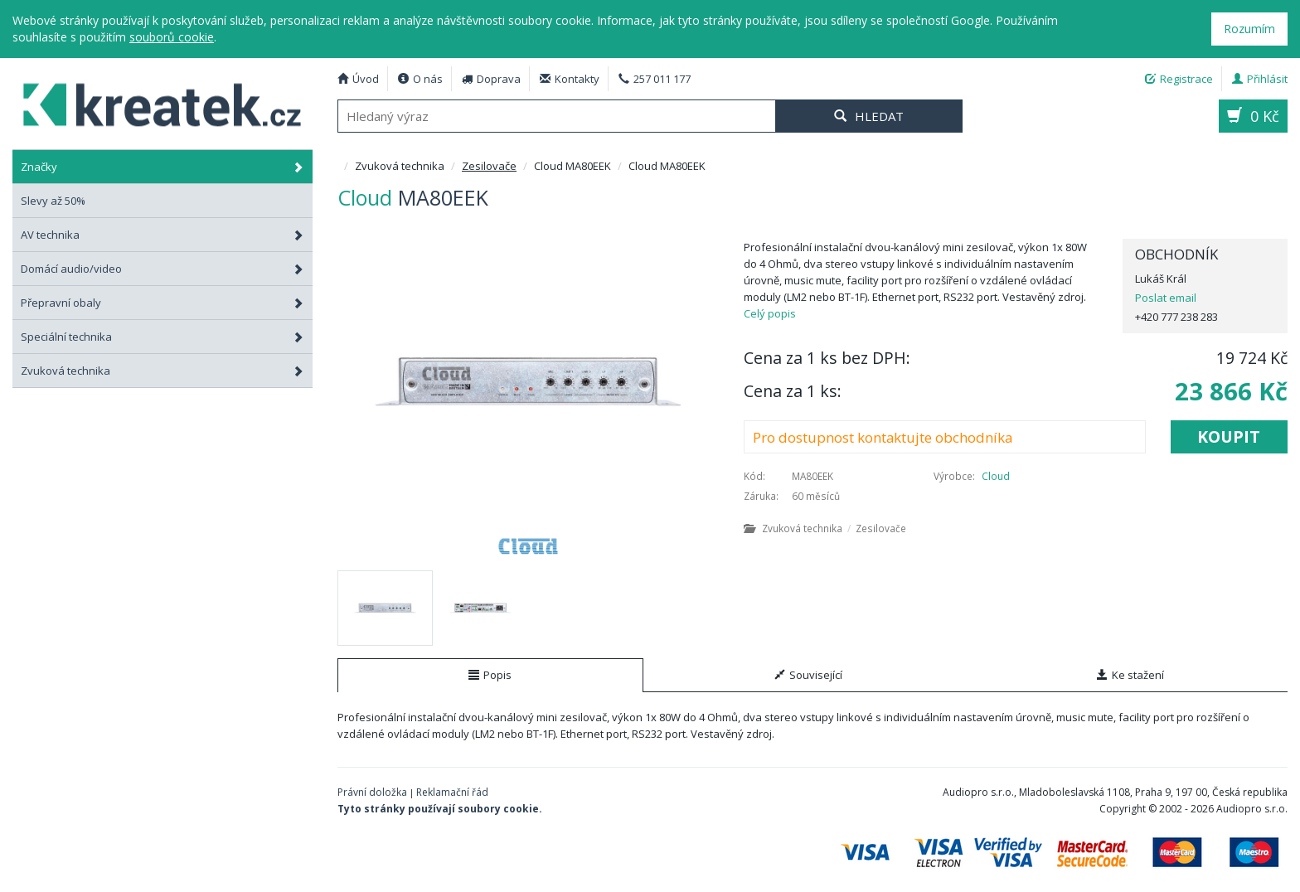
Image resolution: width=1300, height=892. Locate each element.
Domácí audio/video (162, 268)
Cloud (996, 475)
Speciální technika (162, 336)
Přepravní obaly (162, 302)
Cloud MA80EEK (152, 102)
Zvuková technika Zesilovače (825, 528)
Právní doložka (372, 792)
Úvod (358, 78)
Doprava (491, 78)
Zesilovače (489, 165)
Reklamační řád (452, 792)
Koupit (1228, 436)
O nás (420, 78)
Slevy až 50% (53, 200)
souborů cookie (171, 37)
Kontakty (569, 78)
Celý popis (770, 313)
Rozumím (1249, 28)
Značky (162, 166)
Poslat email (1165, 297)
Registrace (1179, 78)
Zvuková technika (162, 370)
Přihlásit (1260, 78)
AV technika (162, 234)
